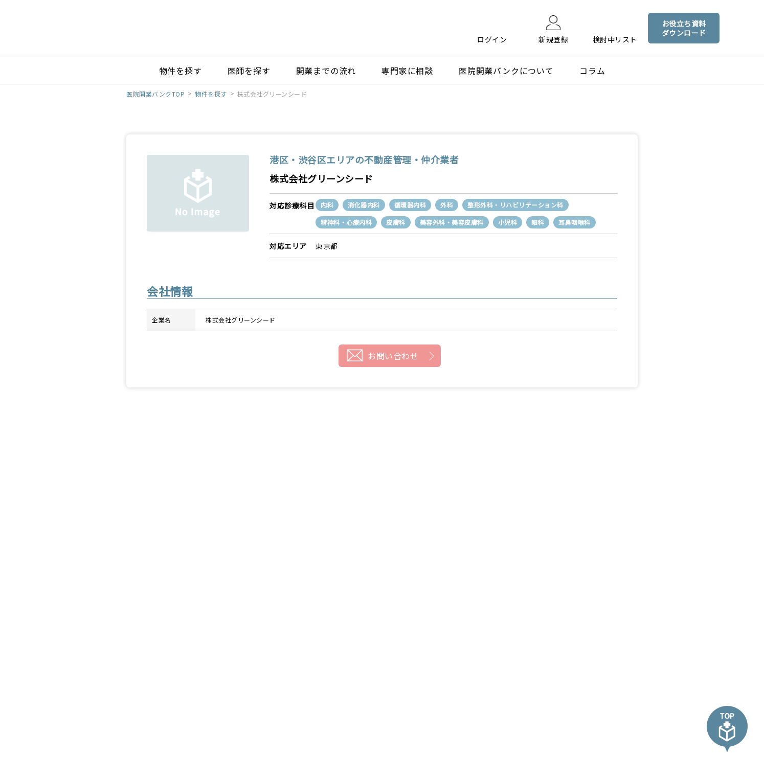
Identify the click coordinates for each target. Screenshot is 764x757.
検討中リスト (615, 38)
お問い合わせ (393, 356)
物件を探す (180, 70)
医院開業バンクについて (506, 70)
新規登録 (553, 38)
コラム (592, 70)
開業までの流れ (326, 70)
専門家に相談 (407, 70)
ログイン (492, 38)
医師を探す (249, 70)
